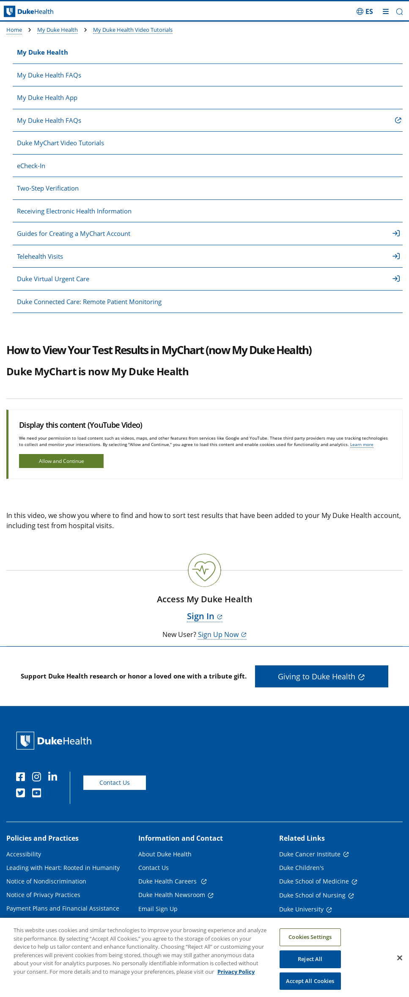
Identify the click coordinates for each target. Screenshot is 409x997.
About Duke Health (165, 854)
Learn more (361, 444)
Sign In (200, 616)
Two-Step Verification (48, 188)
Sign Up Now (218, 634)
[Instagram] (38, 778)
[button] (399, 11)
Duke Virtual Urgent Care (208, 278)
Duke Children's (301, 868)
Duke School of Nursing (312, 895)
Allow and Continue (61, 461)
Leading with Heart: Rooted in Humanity (63, 868)
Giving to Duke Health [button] (316, 676)
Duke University (301, 909)
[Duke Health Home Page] (55, 740)
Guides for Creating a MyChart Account (208, 233)
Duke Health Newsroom (171, 895)
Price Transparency (33, 922)
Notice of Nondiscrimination (46, 881)
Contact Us (114, 782)
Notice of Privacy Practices (43, 895)
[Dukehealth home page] (51, 11)
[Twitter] (22, 794)
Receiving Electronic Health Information (74, 211)
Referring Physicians (167, 922)
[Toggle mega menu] (385, 11)
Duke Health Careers (168, 881)
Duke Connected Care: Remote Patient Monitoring (89, 301)
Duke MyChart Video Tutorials (60, 142)
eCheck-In (31, 165)
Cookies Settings (310, 945)
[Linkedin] (54, 778)
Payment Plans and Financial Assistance (62, 908)
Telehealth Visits (208, 256)
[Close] (399, 966)
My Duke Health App (47, 97)
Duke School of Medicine (314, 881)
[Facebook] (22, 778)
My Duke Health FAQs (49, 75)
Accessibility (23, 854)
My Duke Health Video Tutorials (133, 29)
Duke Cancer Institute (309, 854)
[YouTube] (38, 794)
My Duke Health (57, 29)
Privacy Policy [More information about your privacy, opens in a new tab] (236, 980)
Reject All (310, 967)
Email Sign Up (158, 909)
